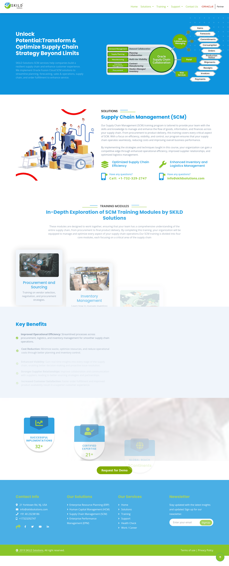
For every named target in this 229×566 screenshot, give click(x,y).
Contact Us (192, 6)
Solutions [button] (146, 6)
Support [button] (176, 6)
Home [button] (134, 6)
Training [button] (161, 6)
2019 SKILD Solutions (29, 550)
